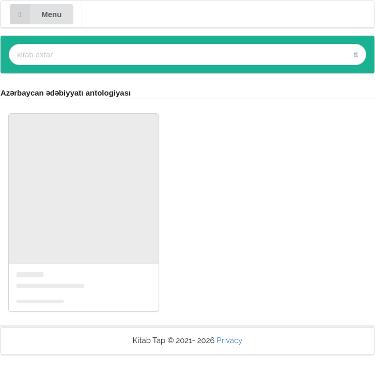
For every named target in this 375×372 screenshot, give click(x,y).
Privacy (229, 340)
